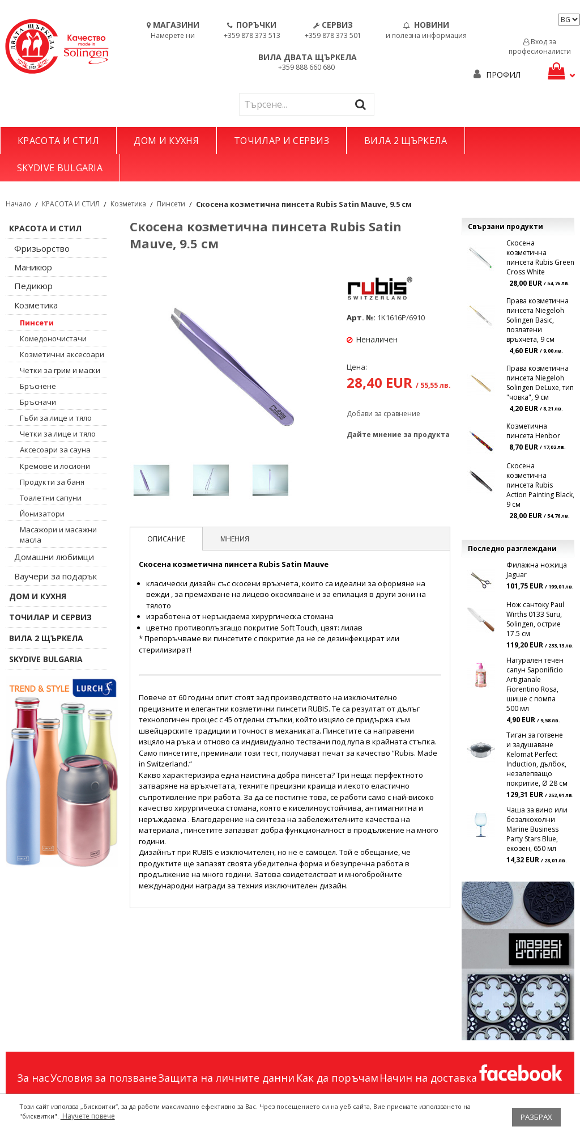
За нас (33, 1078)
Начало (18, 204)
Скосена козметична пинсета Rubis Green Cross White (540, 257)
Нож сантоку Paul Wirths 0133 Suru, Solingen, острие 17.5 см (535, 619)
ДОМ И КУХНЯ (166, 140)
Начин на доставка (428, 1078)
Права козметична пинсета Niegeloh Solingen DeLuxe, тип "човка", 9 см (540, 382)
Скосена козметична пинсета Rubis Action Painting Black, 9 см (540, 485)
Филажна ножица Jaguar (536, 569)
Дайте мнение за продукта (398, 434)
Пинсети (171, 204)
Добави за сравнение (383, 413)
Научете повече (88, 1116)
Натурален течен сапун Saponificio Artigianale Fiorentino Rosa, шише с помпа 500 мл (535, 684)
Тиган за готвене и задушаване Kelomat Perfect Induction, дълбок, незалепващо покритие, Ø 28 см (537, 759)
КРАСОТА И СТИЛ (58, 140)
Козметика (128, 204)
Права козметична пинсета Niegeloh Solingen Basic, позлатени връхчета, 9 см (537, 320)
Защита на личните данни (226, 1078)
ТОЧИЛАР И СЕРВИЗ (281, 140)
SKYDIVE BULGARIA (60, 168)
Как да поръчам (337, 1078)
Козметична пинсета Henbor (533, 431)
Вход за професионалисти (540, 46)
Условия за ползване (103, 1078)
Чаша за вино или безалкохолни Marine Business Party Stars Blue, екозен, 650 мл (537, 829)
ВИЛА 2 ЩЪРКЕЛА (405, 140)
